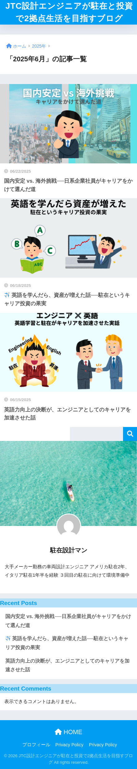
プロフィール (36, 744)
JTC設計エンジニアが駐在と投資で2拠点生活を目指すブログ (69, 12)
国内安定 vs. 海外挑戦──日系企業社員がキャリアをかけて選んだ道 (68, 621)
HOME (68, 732)
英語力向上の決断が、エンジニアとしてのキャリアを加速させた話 (67, 665)
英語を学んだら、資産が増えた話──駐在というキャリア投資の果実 (66, 643)
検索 (130, 434)
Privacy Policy (69, 744)
